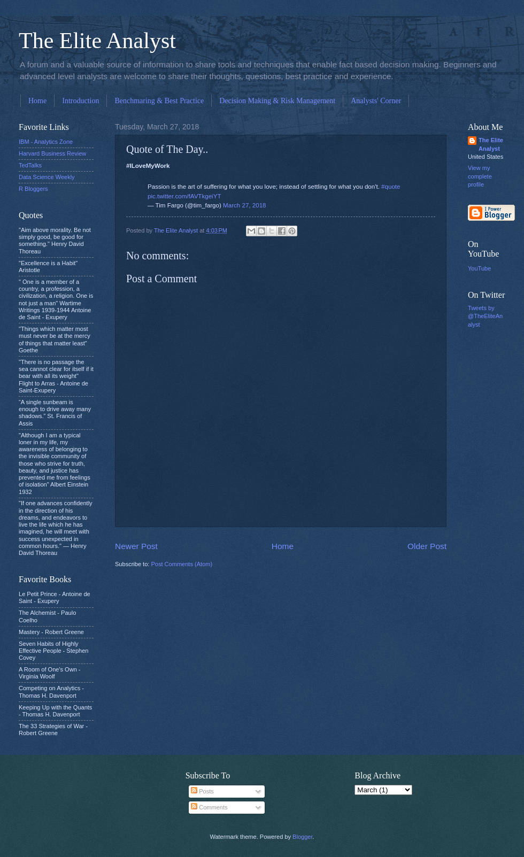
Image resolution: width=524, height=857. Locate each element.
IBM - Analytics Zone (46, 141)
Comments (209, 807)
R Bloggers (33, 189)
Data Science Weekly (47, 177)
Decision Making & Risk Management (277, 101)
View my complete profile (480, 176)
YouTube (479, 268)
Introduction (80, 101)
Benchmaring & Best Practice (159, 101)
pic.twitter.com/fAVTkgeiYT (184, 196)
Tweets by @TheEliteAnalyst (485, 316)
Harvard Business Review (52, 153)
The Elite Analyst (97, 40)
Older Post (426, 546)
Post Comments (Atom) (181, 564)
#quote (390, 186)
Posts (202, 791)
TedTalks (30, 165)
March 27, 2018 (244, 205)
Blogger (302, 836)
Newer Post (136, 546)
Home (37, 101)
